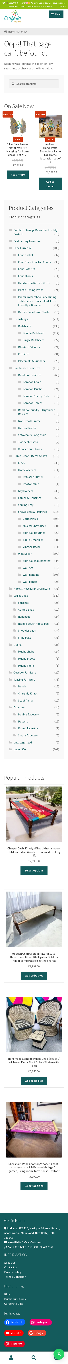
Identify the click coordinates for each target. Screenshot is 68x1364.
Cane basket (25, 255)
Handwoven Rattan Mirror (34, 283)
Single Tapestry (28, 735)
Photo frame (31, 484)
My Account (11, 1358)
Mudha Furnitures (15, 1299)
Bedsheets (24, 326)
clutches (23, 602)
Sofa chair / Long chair (32, 435)
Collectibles (30, 519)
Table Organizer (33, 540)
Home (11, 31)
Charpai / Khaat (28, 693)
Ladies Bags (20, 595)
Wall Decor (25, 553)
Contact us (11, 1267)
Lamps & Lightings (29, 498)
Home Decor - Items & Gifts (30, 456)
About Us (9, 1262)
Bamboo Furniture (29, 375)
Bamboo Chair (32, 382)
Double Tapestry (28, 714)
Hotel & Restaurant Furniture (31, 588)
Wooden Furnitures (30, 449)
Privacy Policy (12, 1272)
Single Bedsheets (33, 340)
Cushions (23, 354)
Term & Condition (15, 1276)
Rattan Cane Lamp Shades (34, 312)
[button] (58, 1354)
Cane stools (25, 276)
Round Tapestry (28, 728)
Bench (22, 686)
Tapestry (18, 707)
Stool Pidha (25, 700)
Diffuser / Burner (33, 477)
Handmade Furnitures (26, 368)
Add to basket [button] (50, 184)
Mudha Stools (26, 658)
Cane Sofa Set (26, 269)
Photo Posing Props (30, 290)
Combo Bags (26, 609)
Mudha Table (26, 665)
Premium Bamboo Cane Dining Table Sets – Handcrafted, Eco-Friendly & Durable (37, 301)
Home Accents (27, 470)
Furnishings (20, 319)
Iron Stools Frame (29, 421)
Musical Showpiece (34, 526)
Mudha (17, 644)
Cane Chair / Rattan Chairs (34, 262)
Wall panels (30, 581)
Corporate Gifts (13, 1303)
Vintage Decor (31, 547)
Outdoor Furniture (24, 672)
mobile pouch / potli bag (33, 623)
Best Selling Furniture (27, 241)
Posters (23, 721)
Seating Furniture (24, 679)
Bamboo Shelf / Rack (36, 396)
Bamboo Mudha (32, 389)
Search (34, 1358)
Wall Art (28, 568)
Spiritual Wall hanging (37, 560)
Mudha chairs (26, 651)
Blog (7, 1294)
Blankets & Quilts (29, 347)
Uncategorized (22, 742)
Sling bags (24, 637)
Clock (21, 463)
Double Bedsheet (33, 333)
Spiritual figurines (34, 532)
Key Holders (25, 491)
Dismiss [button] (62, 6)
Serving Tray (25, 505)
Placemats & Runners (31, 361)
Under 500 (19, 749)
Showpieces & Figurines (32, 511)
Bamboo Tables (32, 403)
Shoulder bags (27, 630)
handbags (24, 616)
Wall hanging (31, 574)
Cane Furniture (22, 248)
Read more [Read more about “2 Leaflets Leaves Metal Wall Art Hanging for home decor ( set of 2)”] (18, 174)
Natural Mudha (27, 428)
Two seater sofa (28, 442)
